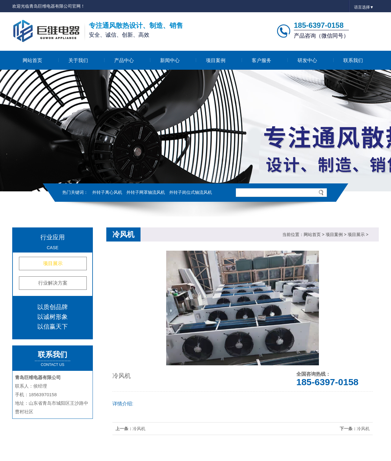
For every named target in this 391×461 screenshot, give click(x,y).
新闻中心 (170, 60)
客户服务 (261, 60)
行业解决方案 (53, 283)
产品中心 (124, 60)
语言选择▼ (364, 7)
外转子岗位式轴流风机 (190, 192)
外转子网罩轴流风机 (145, 192)
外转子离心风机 (107, 192)
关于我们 (78, 60)
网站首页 (32, 60)
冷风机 (139, 428)
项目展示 (53, 263)
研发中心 (307, 60)
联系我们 (353, 60)
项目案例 (215, 60)
